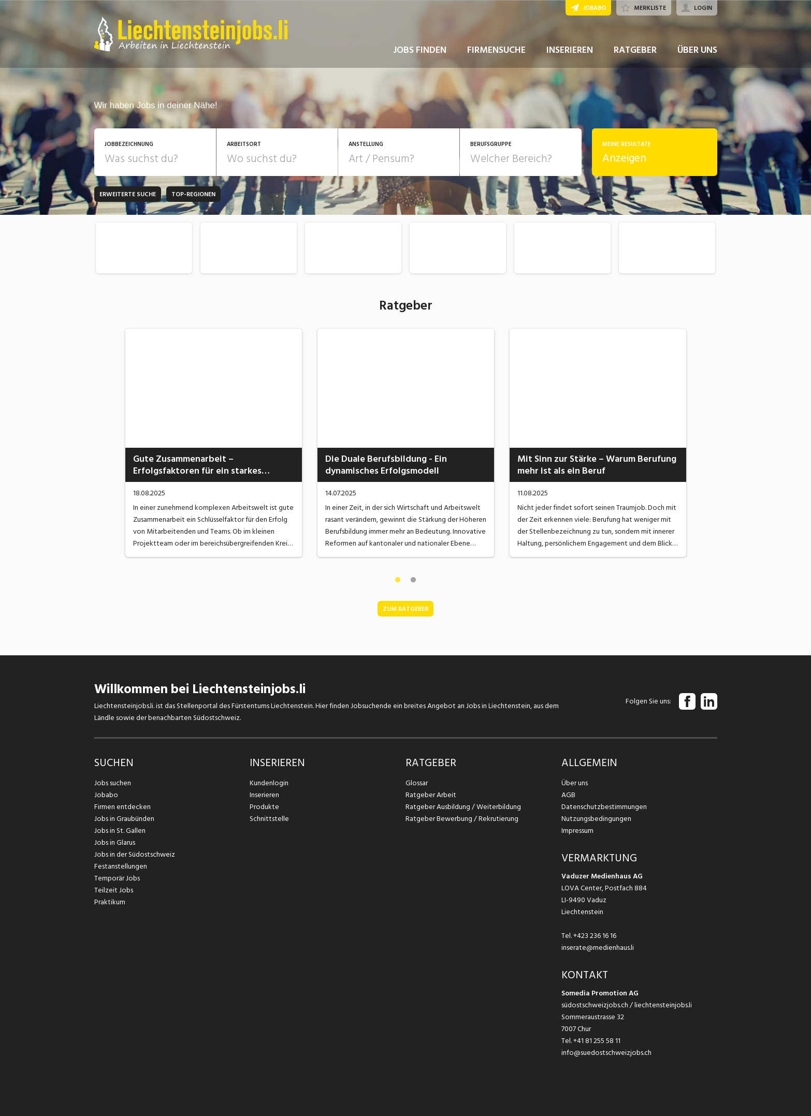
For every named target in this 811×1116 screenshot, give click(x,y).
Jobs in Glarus (114, 842)
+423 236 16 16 (594, 936)
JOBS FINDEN (419, 50)
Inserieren (264, 795)
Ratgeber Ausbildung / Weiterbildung (463, 807)
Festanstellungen (120, 866)
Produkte (264, 807)
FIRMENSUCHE (496, 50)
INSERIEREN (569, 50)
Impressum (577, 830)
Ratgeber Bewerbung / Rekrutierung (462, 819)
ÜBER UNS (697, 50)
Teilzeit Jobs (113, 890)
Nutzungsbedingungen (596, 819)
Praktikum (109, 902)
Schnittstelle (269, 819)
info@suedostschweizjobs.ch (606, 1053)
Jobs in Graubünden (124, 819)
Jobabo (106, 795)
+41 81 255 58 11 (596, 1041)
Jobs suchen (112, 783)
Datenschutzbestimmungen (604, 807)
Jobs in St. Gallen (120, 830)
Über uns (574, 783)
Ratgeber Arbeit (431, 795)
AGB (568, 795)
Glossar (417, 783)
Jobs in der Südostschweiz (134, 854)
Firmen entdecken (122, 807)
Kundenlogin (269, 783)
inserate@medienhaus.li (597, 947)
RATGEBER (635, 50)
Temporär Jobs (117, 878)
